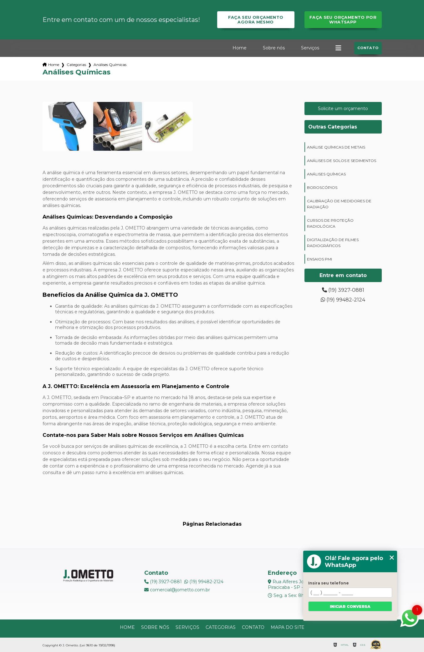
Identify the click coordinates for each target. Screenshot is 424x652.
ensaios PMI (319, 259)
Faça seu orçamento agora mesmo (256, 19)
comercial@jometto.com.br (177, 590)
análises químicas (326, 174)
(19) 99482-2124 (343, 300)
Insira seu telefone (328, 583)
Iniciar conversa (350, 606)
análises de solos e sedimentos (341, 160)
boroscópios (322, 187)
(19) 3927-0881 (343, 290)
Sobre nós (274, 48)
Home (239, 48)
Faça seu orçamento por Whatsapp (342, 19)
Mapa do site (287, 627)
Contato (368, 48)
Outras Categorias (332, 127)
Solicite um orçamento (343, 108)
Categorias (76, 64)
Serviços (310, 48)
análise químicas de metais (336, 147)
